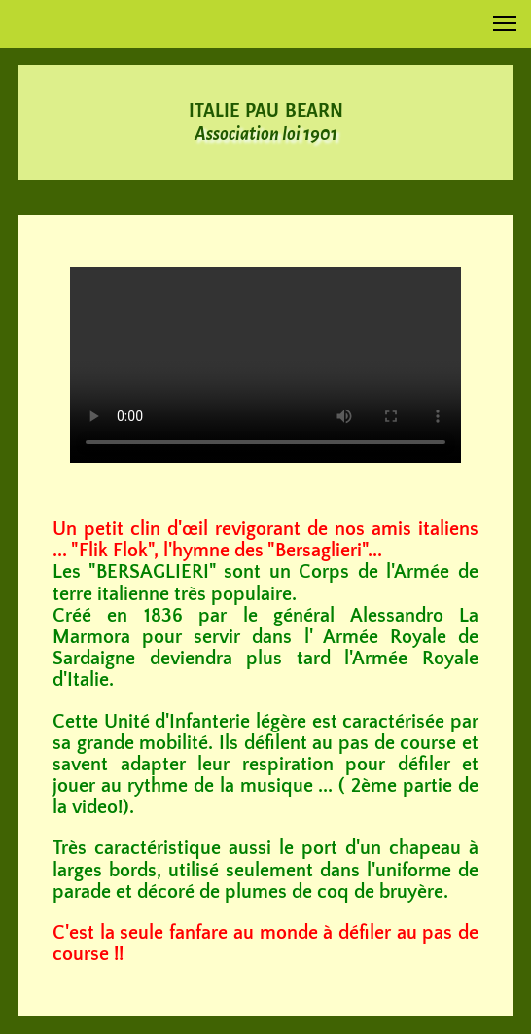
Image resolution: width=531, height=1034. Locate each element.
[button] (504, 23)
